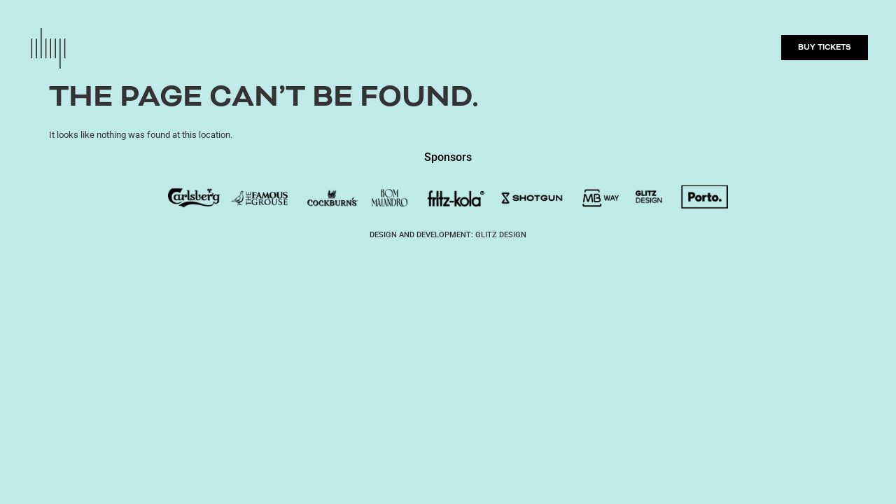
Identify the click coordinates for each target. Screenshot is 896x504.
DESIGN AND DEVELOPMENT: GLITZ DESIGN (448, 234)
